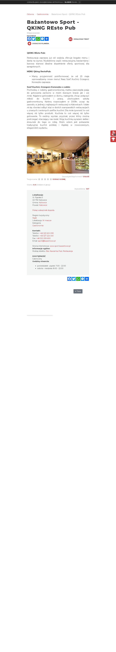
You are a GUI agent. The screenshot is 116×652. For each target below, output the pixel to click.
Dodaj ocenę (59, 179)
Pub (60, 251)
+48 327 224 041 (46, 236)
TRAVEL (71, 2)
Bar (47, 251)
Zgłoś (86, 177)
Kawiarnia (54, 251)
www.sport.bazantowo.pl (60, 246)
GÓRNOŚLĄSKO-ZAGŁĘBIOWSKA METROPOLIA (45, 2)
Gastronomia (37, 225)
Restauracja (68, 251)
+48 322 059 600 (43, 238)
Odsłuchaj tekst (79, 39)
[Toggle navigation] (79, 2)
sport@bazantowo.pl (47, 241)
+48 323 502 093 (46, 233)
